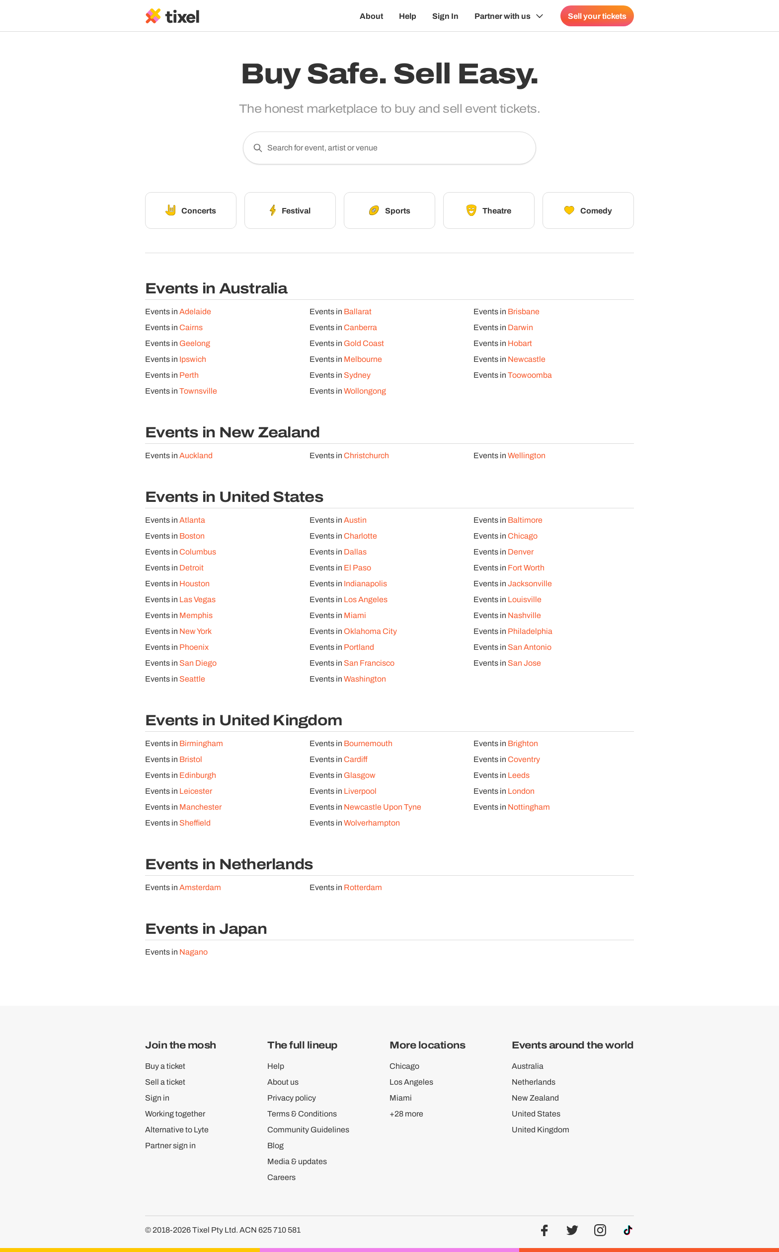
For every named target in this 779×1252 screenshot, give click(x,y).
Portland (359, 647)
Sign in (157, 1098)
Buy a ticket (165, 1066)
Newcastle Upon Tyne (382, 807)
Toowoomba (530, 375)
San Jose (524, 663)
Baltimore (525, 520)
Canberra (360, 327)
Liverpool (360, 791)
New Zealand (535, 1098)
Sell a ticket (165, 1082)
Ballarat (358, 311)
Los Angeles (366, 599)
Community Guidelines (308, 1129)
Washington (365, 679)
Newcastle (526, 359)
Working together (175, 1113)
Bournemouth (368, 743)
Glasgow (360, 775)
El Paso (357, 567)
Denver (521, 551)
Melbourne (363, 359)
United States (536, 1113)
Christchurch (366, 455)
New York (195, 631)
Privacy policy (291, 1098)
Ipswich (192, 359)
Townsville (198, 391)
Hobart (520, 343)
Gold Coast (364, 343)
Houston (194, 583)
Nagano (193, 952)
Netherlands (533, 1082)
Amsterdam (200, 887)
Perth (189, 375)
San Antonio (529, 647)
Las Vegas (197, 599)
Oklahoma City (370, 631)
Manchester (200, 807)
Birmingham (201, 743)
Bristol (190, 759)
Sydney (357, 375)
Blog (275, 1145)
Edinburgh (197, 775)
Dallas (355, 551)
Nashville (524, 615)
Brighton (523, 743)
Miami (355, 615)
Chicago (523, 536)
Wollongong (365, 391)
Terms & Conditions (302, 1113)
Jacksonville (530, 583)
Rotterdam (363, 887)
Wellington (526, 455)
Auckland (196, 455)
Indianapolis (365, 583)
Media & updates (297, 1161)
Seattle (192, 679)
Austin (355, 520)
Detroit (191, 567)
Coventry (524, 759)
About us (283, 1082)
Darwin (520, 327)
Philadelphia (530, 631)
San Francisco (369, 663)
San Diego (198, 663)
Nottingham (529, 807)
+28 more (406, 1113)
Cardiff (356, 759)
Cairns (191, 327)
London (521, 791)
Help (407, 16)
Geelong (194, 343)
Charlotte (360, 536)
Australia (528, 1066)
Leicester (195, 791)
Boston (192, 536)
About (371, 16)
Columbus (197, 551)
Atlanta (192, 520)
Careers (281, 1177)
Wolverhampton (372, 823)
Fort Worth (526, 567)
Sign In (445, 16)
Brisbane (524, 311)
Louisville (525, 599)
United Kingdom (540, 1129)
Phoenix (194, 647)
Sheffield (195, 823)
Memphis (196, 615)
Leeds (519, 775)
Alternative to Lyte (177, 1129)
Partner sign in (170, 1145)
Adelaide (195, 311)
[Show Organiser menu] (509, 16)
